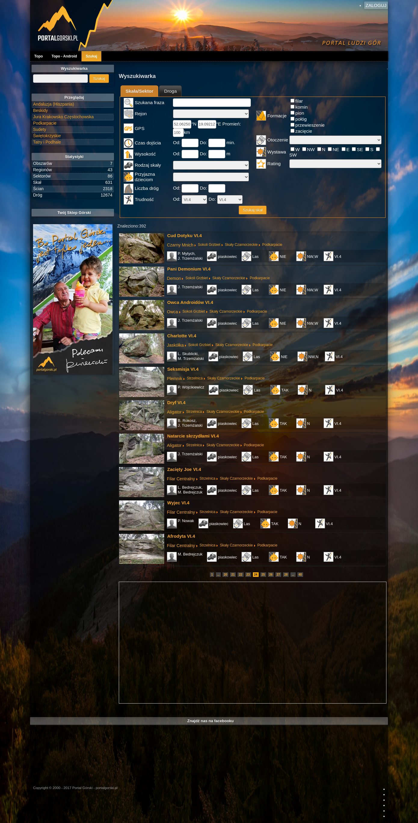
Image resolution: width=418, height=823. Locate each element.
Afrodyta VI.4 (181, 536)
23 (248, 574)
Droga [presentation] (170, 91)
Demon (174, 278)
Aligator (174, 412)
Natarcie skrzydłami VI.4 (193, 435)
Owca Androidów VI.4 (190, 302)
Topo (38, 56)
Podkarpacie (272, 245)
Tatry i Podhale (47, 142)
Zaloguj (376, 5)
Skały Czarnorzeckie (241, 245)
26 (270, 574)
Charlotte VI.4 (181, 335)
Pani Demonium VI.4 (189, 268)
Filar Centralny (181, 478)
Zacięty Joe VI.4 (184, 469)
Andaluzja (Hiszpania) (53, 104)
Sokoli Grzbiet (209, 245)
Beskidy (40, 110)
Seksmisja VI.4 (182, 369)
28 (285, 574)
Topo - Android (64, 56)
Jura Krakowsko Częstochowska (63, 116)
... (218, 574)
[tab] (139, 91)
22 (240, 574)
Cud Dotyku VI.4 (184, 235)
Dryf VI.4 (176, 402)
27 (278, 574)
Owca (172, 311)
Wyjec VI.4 (178, 502)
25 (263, 574)
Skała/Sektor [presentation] (139, 91)
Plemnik (174, 378)
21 (233, 574)
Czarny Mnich (180, 245)
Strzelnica (195, 378)
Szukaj (91, 56)
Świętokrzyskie (47, 135)
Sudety (39, 129)
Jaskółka (175, 345)
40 (300, 574)
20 (225, 574)
